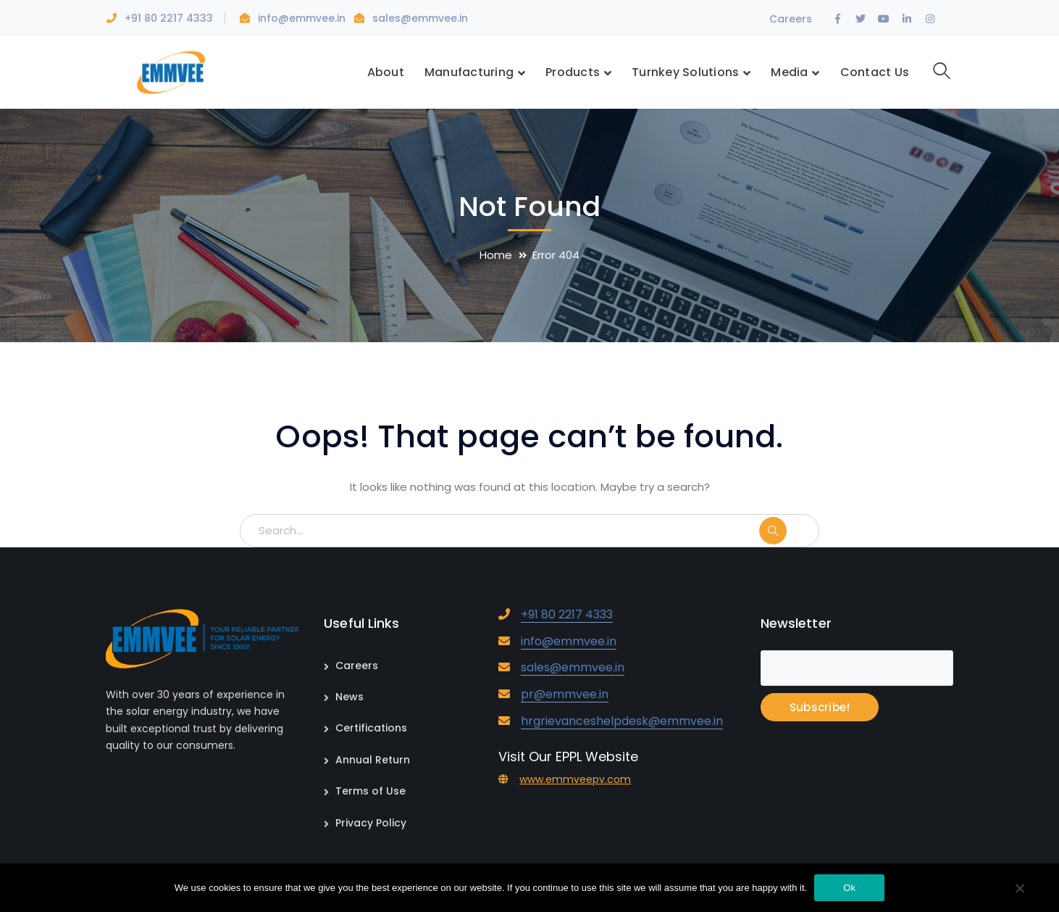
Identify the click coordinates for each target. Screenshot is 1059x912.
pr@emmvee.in (564, 694)
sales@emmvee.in (420, 18)
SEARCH (788, 530)
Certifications (371, 728)
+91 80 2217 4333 (169, 18)
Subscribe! (820, 707)
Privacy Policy (370, 823)
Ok (849, 887)
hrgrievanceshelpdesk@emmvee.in (622, 721)
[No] (1019, 889)
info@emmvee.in (303, 18)
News (349, 696)
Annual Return (372, 760)
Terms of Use (370, 791)
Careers (790, 19)
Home (496, 254)
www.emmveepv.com (575, 779)
